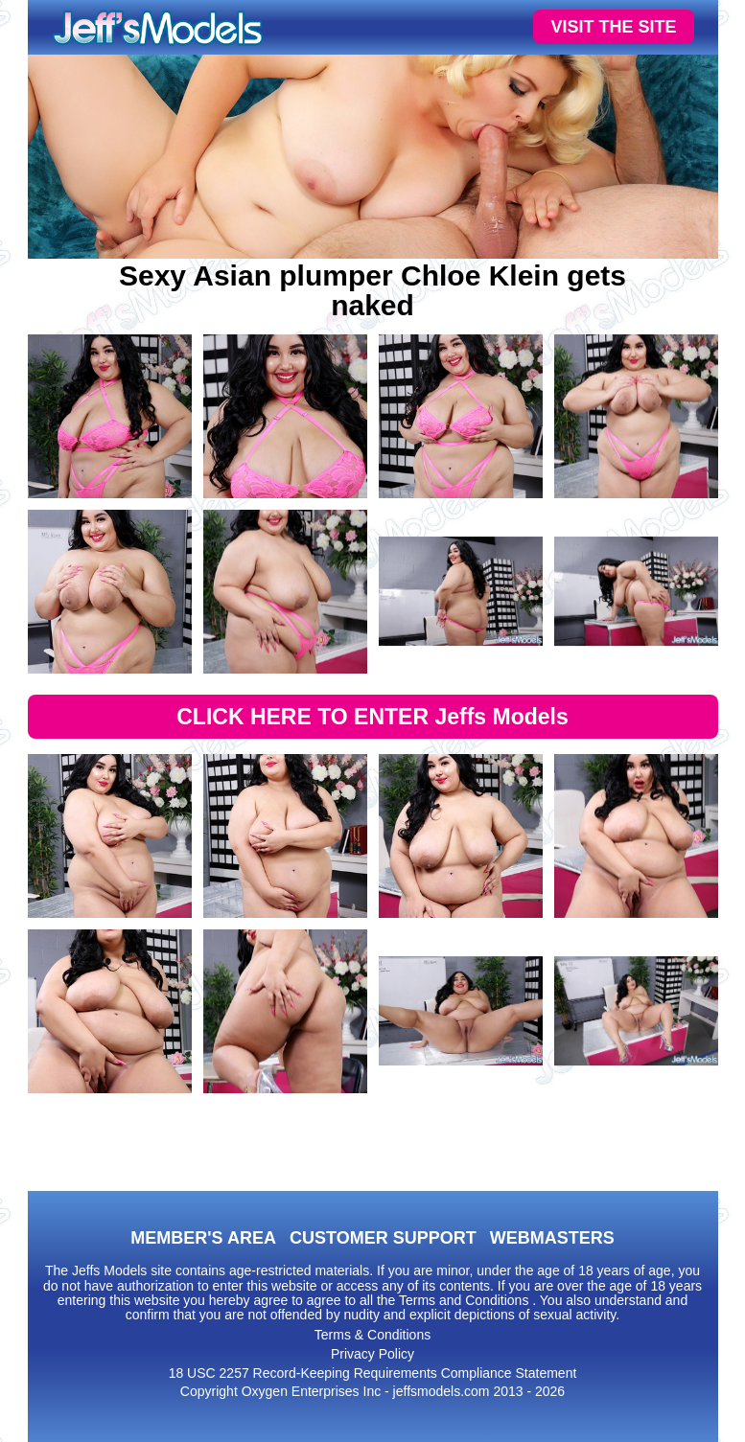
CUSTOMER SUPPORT (383, 1238)
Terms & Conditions (372, 1334)
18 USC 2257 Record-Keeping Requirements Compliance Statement (373, 1373)
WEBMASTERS (552, 1238)
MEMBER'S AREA (203, 1238)
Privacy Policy (372, 1354)
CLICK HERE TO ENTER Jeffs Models (372, 716)
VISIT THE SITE (613, 26)
